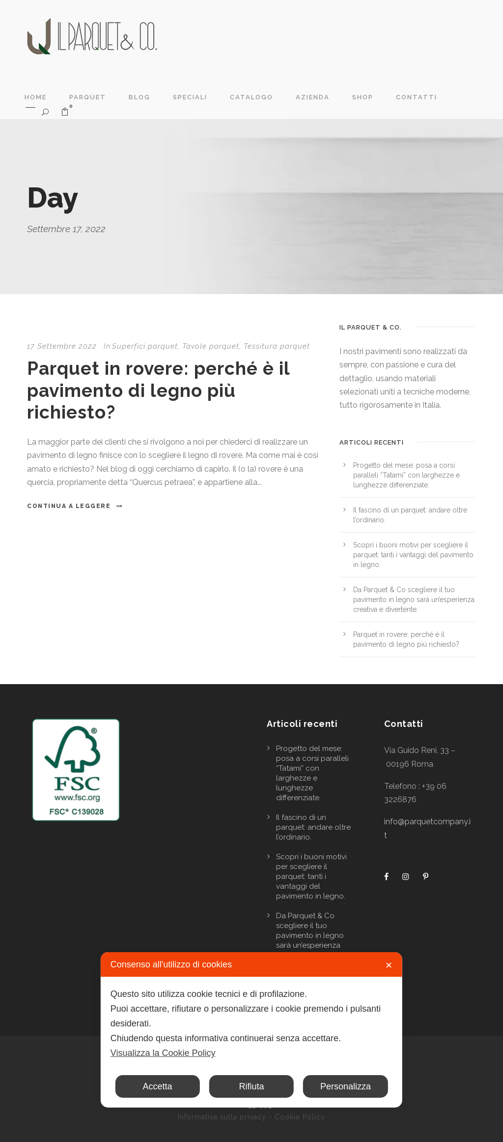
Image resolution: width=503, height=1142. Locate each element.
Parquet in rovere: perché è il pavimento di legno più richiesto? (158, 390)
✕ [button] (388, 965)
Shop (362, 97)
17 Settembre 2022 (62, 346)
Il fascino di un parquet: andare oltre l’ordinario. (313, 827)
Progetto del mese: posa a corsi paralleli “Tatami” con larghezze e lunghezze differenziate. (406, 475)
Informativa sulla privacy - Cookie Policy (251, 1117)
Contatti (416, 97)
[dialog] (251, 1030)
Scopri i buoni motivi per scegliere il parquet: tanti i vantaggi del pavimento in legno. (413, 555)
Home (36, 97)
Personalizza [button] (345, 1086)
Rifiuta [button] (251, 1086)
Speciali (190, 97)
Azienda (313, 97)
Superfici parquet (145, 346)
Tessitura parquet (277, 346)
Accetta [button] (157, 1086)
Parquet (87, 97)
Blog (139, 97)
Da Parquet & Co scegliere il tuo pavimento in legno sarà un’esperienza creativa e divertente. (414, 599)
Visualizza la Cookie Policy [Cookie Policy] (163, 1053)
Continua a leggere (75, 506)
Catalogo (251, 97)
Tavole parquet (210, 346)
